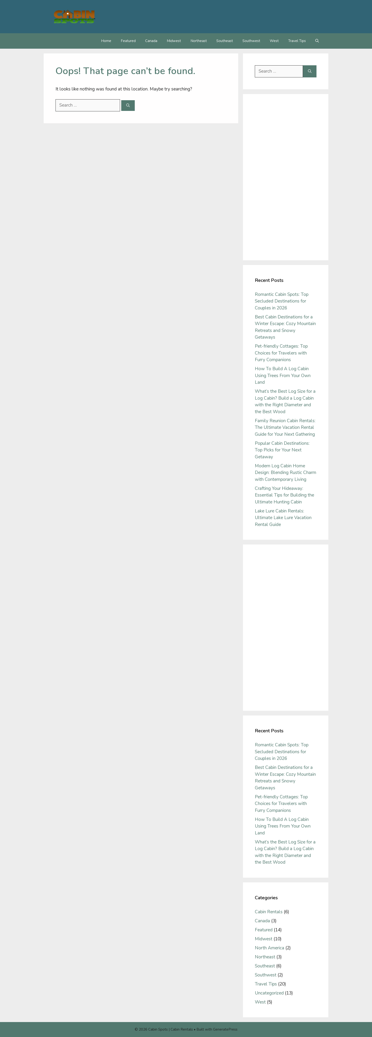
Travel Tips (297, 40)
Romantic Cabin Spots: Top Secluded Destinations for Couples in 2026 (281, 301)
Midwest (174, 40)
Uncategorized (269, 993)
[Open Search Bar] (317, 41)
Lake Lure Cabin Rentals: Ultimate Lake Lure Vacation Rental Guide (283, 518)
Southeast (224, 40)
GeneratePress (225, 1029)
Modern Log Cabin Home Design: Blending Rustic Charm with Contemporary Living (285, 473)
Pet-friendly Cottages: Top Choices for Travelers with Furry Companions (281, 353)
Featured (128, 40)
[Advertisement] (285, 177)
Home (106, 40)
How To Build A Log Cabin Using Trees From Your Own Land (283, 375)
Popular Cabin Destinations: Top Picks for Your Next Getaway (282, 450)
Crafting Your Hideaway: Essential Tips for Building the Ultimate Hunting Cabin (284, 495)
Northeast (199, 40)
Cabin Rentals (269, 912)
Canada (151, 40)
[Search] (128, 105)
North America (269, 948)
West (274, 40)
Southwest (251, 40)
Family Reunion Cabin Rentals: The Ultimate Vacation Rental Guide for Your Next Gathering (285, 427)
